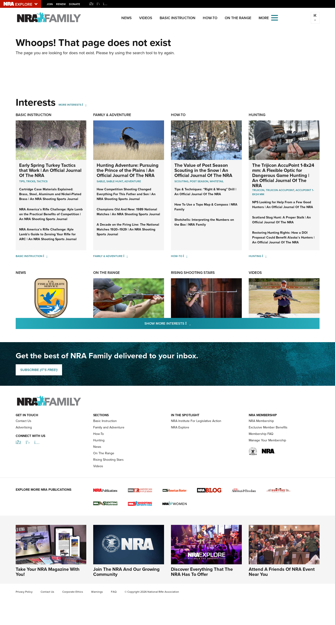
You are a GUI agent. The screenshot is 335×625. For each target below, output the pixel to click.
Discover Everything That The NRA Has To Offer (202, 571)
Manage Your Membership (267, 440)
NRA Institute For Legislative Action (196, 421)
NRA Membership (261, 421)
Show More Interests (192, 323)
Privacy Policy (24, 592)
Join (50, 4)
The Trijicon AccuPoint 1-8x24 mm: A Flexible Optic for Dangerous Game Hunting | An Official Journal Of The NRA (283, 175)
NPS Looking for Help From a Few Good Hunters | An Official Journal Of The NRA (282, 204)
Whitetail (217, 181)
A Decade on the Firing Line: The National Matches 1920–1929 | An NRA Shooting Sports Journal (128, 229)
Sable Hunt (114, 181)
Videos (145, 18)
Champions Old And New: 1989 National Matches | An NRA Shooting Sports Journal (128, 211)
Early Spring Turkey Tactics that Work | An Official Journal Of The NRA (50, 170)
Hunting (257, 114)
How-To (210, 18)
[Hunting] (264, 256)
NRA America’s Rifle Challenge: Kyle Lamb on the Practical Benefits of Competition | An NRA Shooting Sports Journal (51, 214)
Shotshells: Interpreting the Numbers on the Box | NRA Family (204, 222)
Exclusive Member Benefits (268, 427)
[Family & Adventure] (125, 256)
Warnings (97, 592)
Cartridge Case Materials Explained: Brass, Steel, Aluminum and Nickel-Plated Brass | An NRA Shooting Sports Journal (50, 194)
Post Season (199, 181)
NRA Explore (180, 427)
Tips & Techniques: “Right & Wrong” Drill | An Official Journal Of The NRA (205, 191)
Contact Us (23, 421)
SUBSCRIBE (38, 369)
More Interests (70, 105)
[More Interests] (84, 105)
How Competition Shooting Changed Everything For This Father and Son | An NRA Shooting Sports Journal (126, 194)
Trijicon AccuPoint (280, 190)
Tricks (30, 181)
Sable (101, 181)
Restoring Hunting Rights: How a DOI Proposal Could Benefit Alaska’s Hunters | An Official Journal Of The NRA (283, 237)
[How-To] (185, 256)
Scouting (181, 181)
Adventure (132, 181)
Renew (61, 4)
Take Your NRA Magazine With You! (48, 571)
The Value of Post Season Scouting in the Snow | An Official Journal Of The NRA (203, 170)
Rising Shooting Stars (193, 272)
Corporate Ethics (72, 592)
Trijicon (258, 190)
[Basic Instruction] (45, 256)
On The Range (238, 18)
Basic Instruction (177, 18)
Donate (74, 4)
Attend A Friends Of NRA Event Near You (282, 571)
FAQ (114, 592)
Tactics (42, 181)
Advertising (24, 427)
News (126, 18)
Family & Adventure (112, 114)
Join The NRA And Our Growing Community (126, 571)
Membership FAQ (261, 433)
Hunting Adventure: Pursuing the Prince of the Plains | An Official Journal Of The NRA (128, 170)
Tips (22, 181)
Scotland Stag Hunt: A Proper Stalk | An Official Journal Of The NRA (281, 219)
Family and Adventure (108, 427)
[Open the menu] (274, 17)
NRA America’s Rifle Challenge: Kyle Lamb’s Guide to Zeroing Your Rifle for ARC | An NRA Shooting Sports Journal (48, 234)
